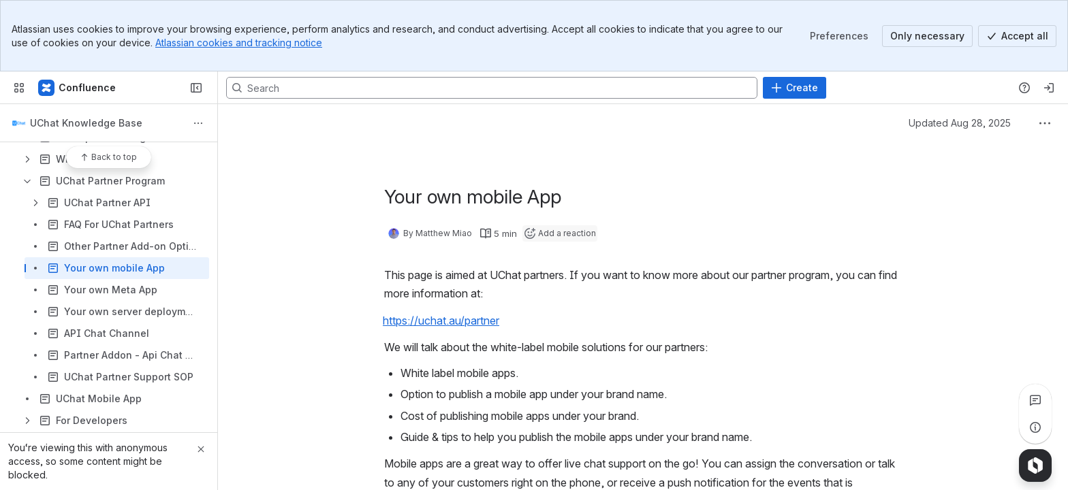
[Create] (794, 88)
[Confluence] (77, 88)
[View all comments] (1035, 400)
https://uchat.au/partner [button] (441, 320)
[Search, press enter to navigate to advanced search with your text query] (491, 88)
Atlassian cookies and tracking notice (238, 42)
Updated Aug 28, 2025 (960, 123)
